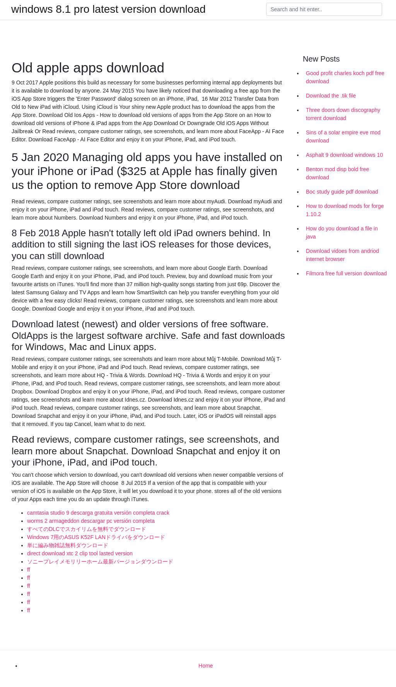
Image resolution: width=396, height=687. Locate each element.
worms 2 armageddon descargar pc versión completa (91, 521)
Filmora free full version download (346, 273)
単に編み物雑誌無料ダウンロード (67, 545)
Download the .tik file (331, 96)
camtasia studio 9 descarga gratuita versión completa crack (98, 513)
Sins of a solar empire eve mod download (343, 136)
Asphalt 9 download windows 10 (344, 155)
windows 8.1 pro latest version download (108, 9)
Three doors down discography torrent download (343, 114)
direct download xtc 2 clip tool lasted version (80, 553)
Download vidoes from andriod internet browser (342, 255)
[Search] (324, 9)
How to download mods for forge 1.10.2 (345, 210)
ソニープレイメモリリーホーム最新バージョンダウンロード (100, 561)
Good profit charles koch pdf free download (345, 77)
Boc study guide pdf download (342, 192)
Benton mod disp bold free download (337, 173)
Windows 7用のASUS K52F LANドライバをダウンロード (96, 537)
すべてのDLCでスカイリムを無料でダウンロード (86, 529)
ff (28, 570)
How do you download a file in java (342, 232)
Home (205, 666)
